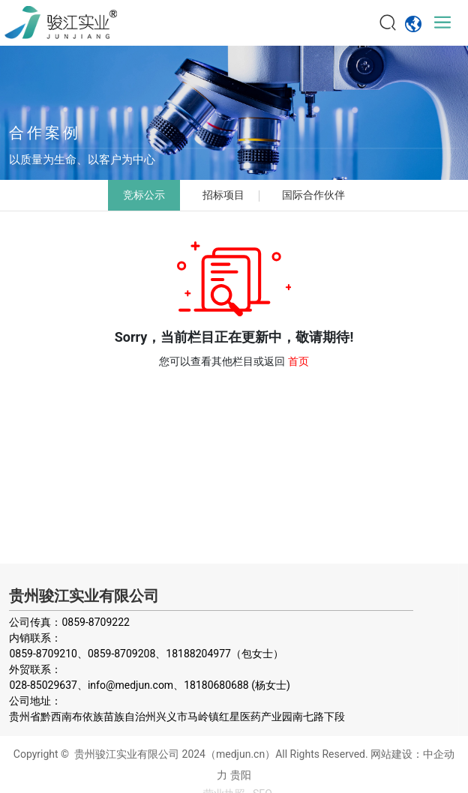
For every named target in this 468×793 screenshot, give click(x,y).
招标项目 (223, 195)
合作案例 (45, 133)
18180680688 (216, 685)
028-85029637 (42, 685)
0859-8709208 (121, 654)
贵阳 (240, 775)
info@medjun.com (130, 685)
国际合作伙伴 (313, 195)
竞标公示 (144, 195)
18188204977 (198, 654)
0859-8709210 (42, 654)
